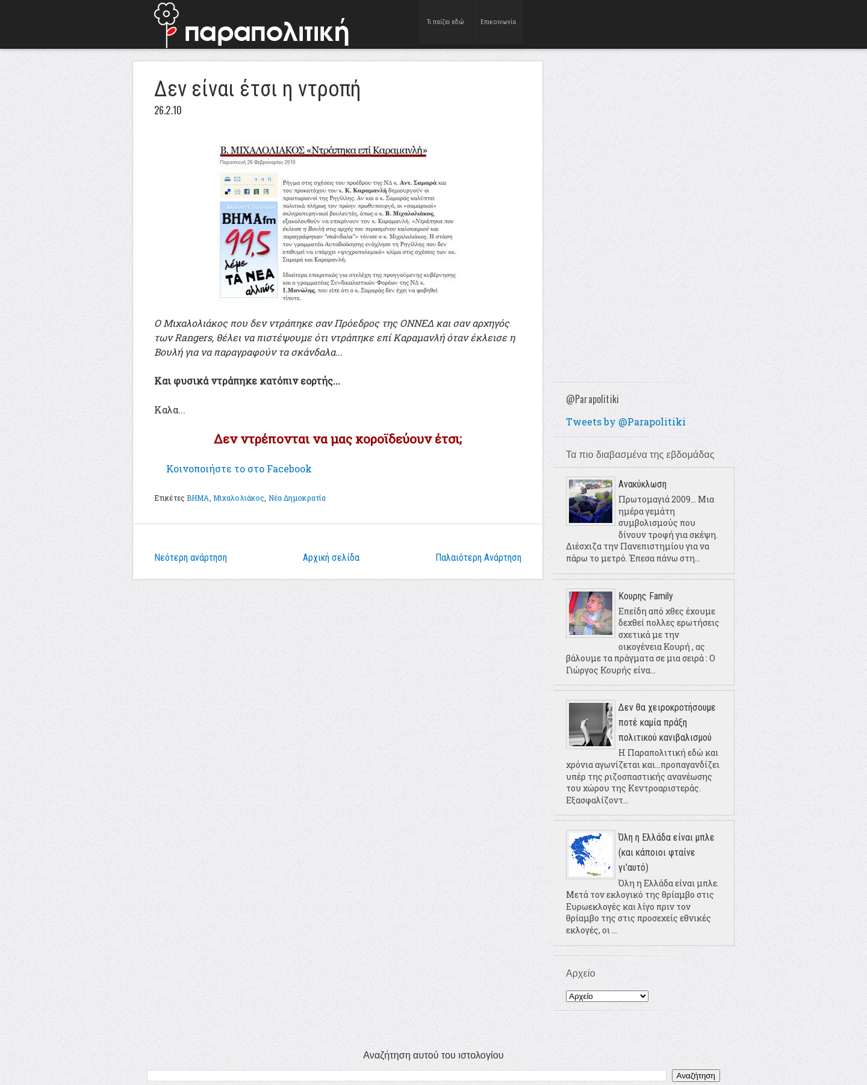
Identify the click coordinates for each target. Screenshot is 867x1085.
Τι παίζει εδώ (445, 24)
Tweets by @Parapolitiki (626, 421)
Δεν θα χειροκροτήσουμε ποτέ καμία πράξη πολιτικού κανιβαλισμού (667, 722)
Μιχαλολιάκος (238, 497)
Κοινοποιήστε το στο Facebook (239, 468)
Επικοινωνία (498, 24)
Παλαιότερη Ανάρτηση (478, 557)
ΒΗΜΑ (198, 497)
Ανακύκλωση (642, 484)
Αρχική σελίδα (331, 557)
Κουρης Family (645, 596)
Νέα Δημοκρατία (297, 497)
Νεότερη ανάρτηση (190, 557)
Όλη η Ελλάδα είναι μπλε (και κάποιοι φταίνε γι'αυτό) (666, 852)
